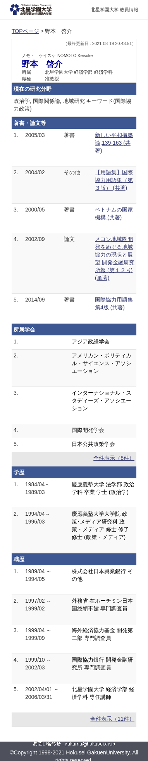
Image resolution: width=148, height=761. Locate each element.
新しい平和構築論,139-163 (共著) (114, 143)
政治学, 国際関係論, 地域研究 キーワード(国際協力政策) (72, 105)
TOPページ (25, 31)
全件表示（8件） (113, 458)
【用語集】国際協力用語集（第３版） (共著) (114, 180)
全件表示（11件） (112, 719)
